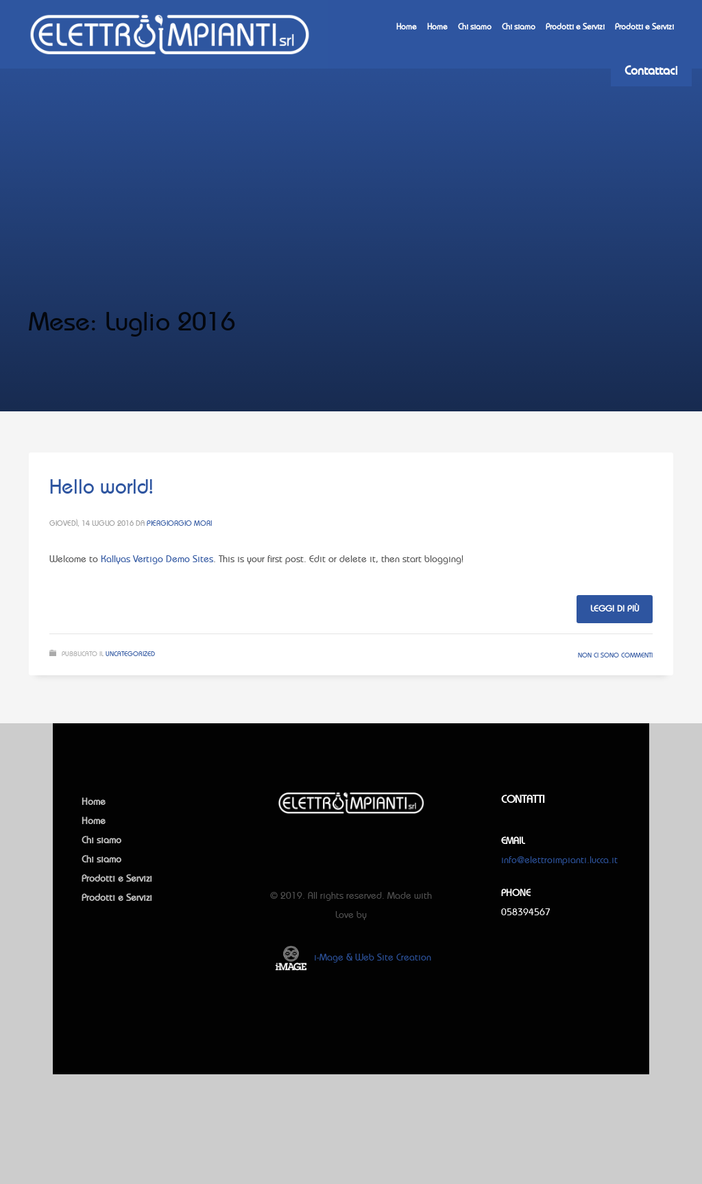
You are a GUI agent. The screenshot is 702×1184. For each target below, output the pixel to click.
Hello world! (101, 486)
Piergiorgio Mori (179, 523)
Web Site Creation (393, 957)
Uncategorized (130, 653)
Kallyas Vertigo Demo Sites (157, 558)
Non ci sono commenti (615, 655)
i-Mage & (333, 957)
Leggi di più (614, 608)
